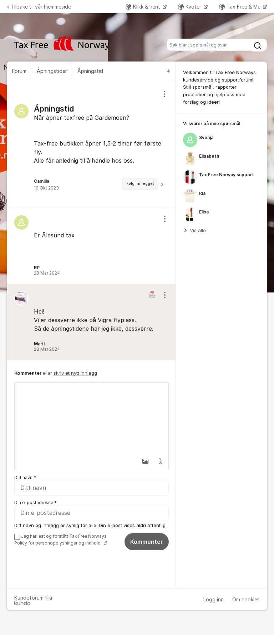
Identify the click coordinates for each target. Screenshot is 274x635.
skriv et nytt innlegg (75, 373)
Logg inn (213, 599)
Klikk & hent (144, 7)
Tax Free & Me (240, 7)
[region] (91, 144)
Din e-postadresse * (35, 502)
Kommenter (146, 541)
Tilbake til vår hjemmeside (39, 7)
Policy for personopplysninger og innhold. (58, 543)
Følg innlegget (140, 183)
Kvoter (190, 7)
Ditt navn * (25, 477)
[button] (145, 461)
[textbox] (91, 418)
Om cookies (246, 599)
